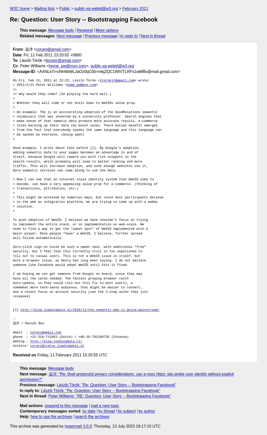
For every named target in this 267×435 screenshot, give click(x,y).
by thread (106, 411)
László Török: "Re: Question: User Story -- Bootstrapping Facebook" (116, 385)
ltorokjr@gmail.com (62, 60)
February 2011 (135, 8)
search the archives (92, 416)
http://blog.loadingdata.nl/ (56, 341)
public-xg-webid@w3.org (96, 8)
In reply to (129, 36)
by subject (127, 411)
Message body (61, 30)
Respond (85, 30)
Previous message (101, 36)
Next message (69, 36)
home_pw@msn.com (67, 66)
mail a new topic (105, 406)
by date (88, 411)
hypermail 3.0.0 (78, 426)
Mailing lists (44, 8)
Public (64, 8)
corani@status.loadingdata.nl (57, 346)
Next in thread (153, 36)
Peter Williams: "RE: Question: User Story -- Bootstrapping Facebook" (110, 396)
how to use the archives (51, 416)
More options (107, 30)
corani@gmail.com (52, 49)
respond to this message (66, 406)
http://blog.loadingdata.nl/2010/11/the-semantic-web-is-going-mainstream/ (90, 310)
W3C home (20, 8)
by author (147, 411)
